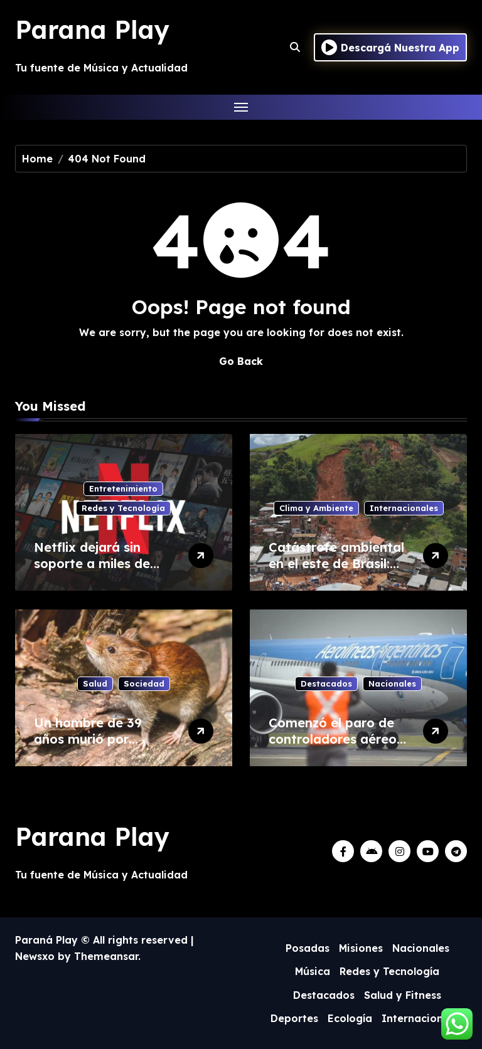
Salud (95, 683)
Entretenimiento (123, 488)
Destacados (326, 683)
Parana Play (92, 29)
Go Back (241, 361)
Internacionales (404, 508)
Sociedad (144, 683)
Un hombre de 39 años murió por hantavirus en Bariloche (88, 747)
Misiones (361, 948)
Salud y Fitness (402, 995)
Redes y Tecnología (123, 508)
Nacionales (392, 683)
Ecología (350, 1018)
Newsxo (35, 956)
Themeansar (106, 956)
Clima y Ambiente (316, 508)
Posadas (307, 948)
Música (312, 971)
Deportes (294, 1018)
